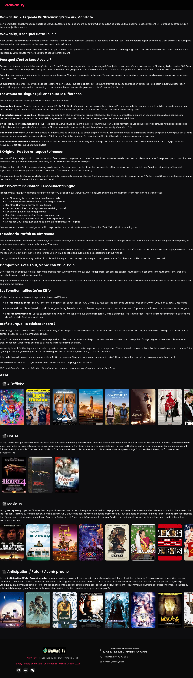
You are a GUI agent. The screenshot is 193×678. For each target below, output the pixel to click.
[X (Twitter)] (32, 670)
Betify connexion (33, 663)
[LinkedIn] (25, 670)
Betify (19, 663)
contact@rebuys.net (113, 661)
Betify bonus (50, 663)
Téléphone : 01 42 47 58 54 (116, 656)
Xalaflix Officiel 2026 (69, 663)
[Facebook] (18, 670)
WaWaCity (32, 658)
